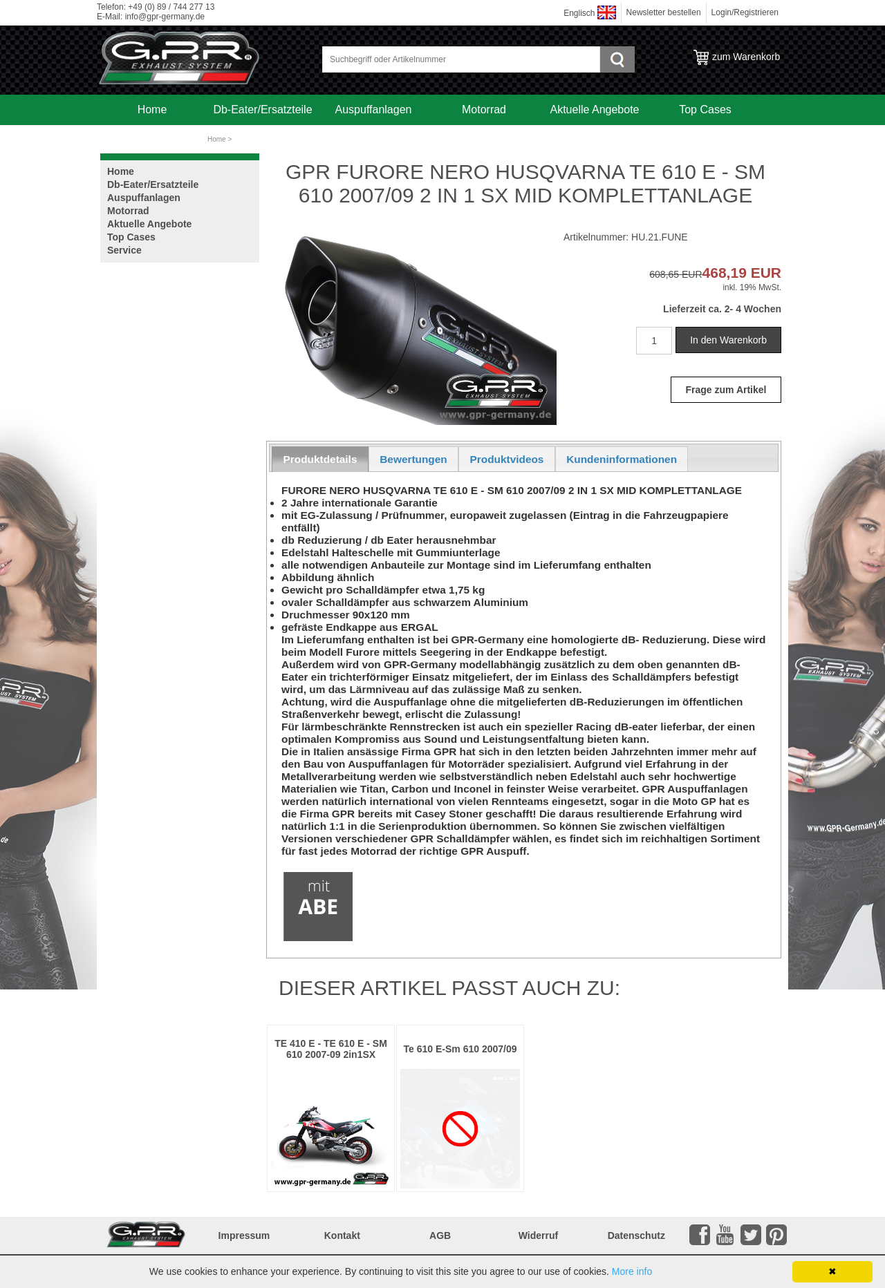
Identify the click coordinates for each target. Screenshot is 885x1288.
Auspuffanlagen (373, 109)
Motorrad (484, 109)
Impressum (244, 1235)
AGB (440, 1235)
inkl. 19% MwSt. (752, 287)
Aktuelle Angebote (595, 109)
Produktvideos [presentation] (507, 459)
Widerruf (538, 1235)
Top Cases (705, 109)
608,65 (664, 274)
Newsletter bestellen (663, 12)
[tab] (320, 459)
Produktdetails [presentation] (320, 459)
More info (632, 1271)
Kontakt (342, 1235)
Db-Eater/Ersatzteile (262, 109)
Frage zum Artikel (726, 389)
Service (151, 140)
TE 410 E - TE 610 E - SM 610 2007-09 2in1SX (330, 1049)
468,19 (724, 273)
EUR (690, 274)
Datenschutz (636, 1235)
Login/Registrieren (745, 12)
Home (152, 109)
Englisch (579, 13)
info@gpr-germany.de (165, 16)
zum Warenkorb (746, 56)
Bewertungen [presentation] (413, 459)
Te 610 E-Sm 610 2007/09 (460, 1048)
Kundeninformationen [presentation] (621, 459)
